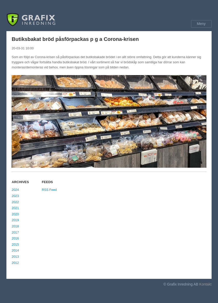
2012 (15, 263)
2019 (15, 220)
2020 (15, 214)
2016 (15, 238)
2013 (15, 257)
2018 (15, 226)
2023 (15, 196)
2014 (15, 250)
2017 (15, 232)
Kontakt (205, 284)
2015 (15, 244)
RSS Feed (49, 190)
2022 (15, 202)
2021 (15, 208)
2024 (15, 190)
